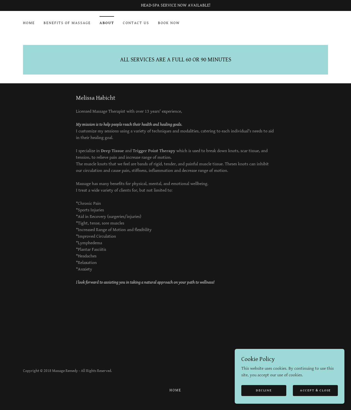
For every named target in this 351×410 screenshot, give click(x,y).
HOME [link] (29, 23)
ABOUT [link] (107, 23)
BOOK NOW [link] (169, 23)
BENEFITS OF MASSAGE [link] (67, 23)
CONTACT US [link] (136, 23)
